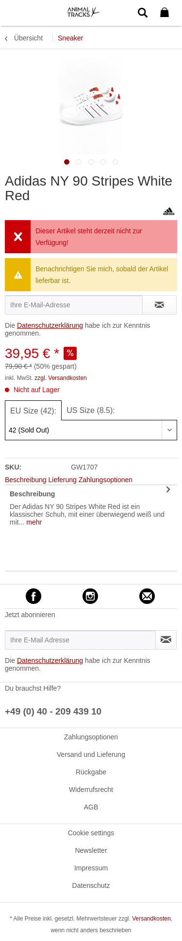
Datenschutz (91, 885)
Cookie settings (91, 833)
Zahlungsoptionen (91, 737)
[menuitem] (14, 12)
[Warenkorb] (166, 12)
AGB (91, 807)
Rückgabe (91, 772)
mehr (33, 522)
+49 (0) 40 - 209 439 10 (53, 711)
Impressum (91, 868)
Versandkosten (151, 918)
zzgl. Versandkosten (60, 378)
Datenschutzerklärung (50, 325)
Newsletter (91, 850)
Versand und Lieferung (91, 754)
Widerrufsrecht (91, 789)
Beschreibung (32, 494)
